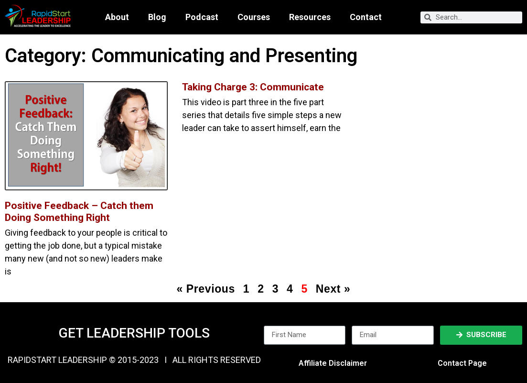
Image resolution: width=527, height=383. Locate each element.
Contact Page (462, 363)
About (117, 17)
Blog (157, 17)
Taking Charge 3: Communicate (253, 87)
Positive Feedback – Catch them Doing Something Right (79, 211)
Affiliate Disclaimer (333, 363)
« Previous (205, 289)
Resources (310, 17)
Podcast (201, 17)
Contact (366, 17)
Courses (253, 17)
